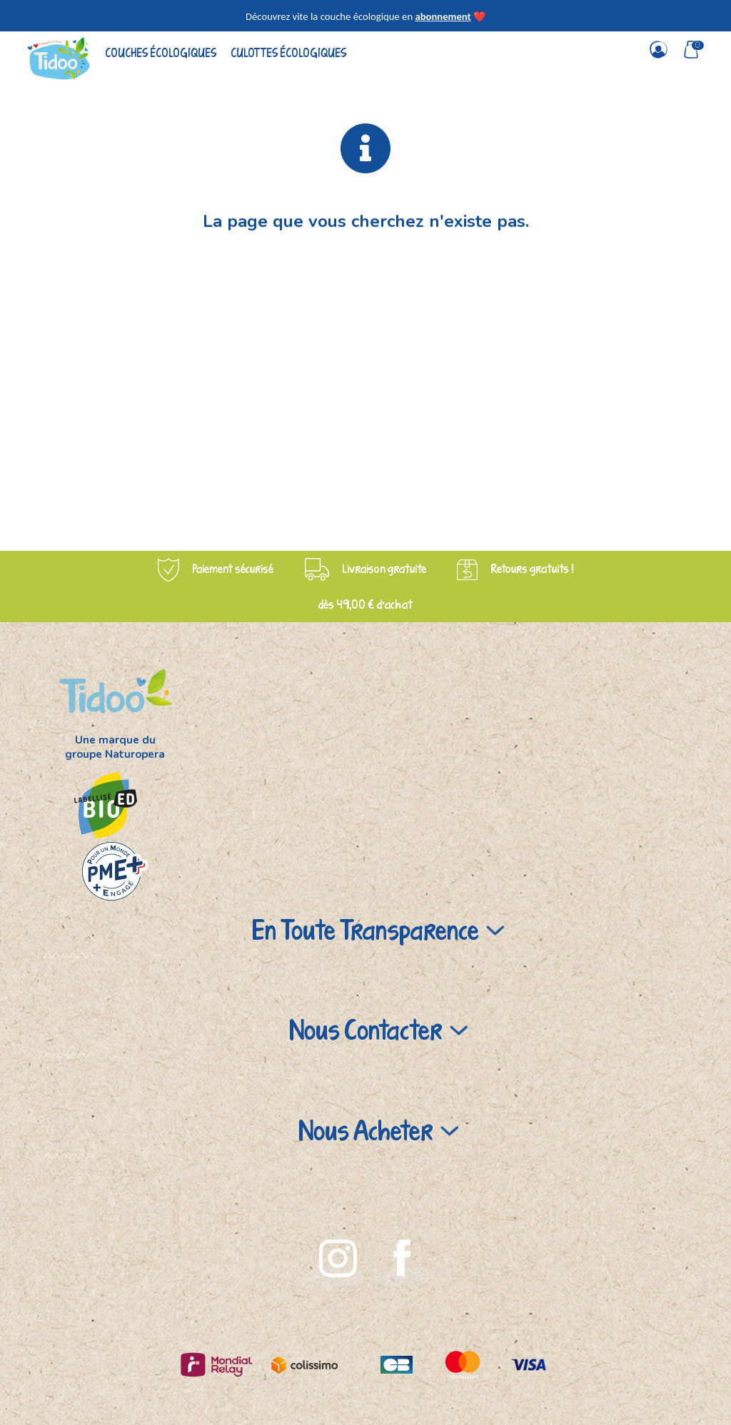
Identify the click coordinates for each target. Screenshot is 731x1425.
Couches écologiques (160, 52)
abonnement (442, 16)
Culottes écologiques (288, 52)
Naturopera (135, 754)
